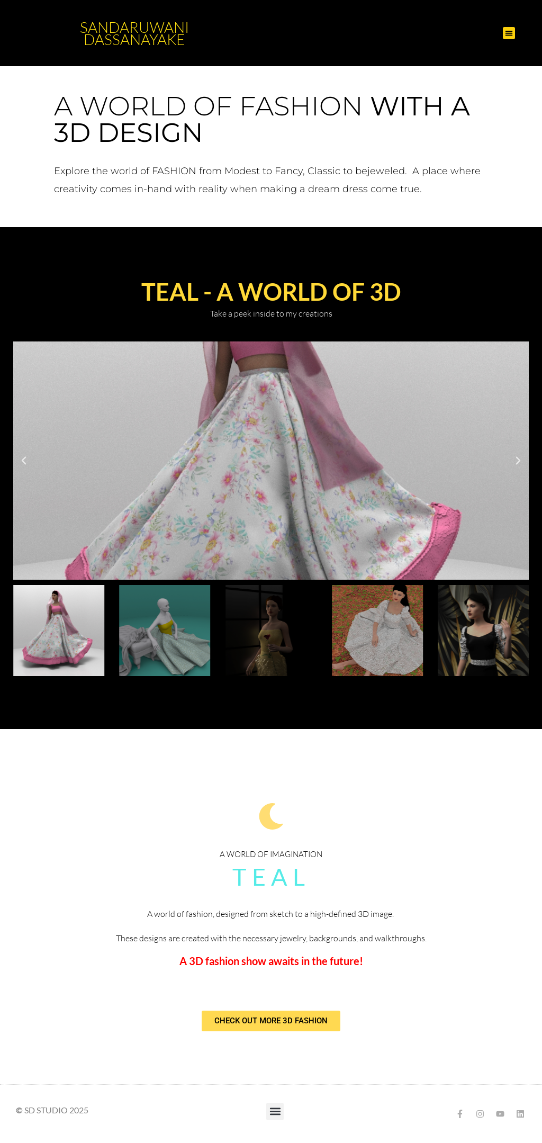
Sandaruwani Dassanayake (134, 33)
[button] (509, 33)
